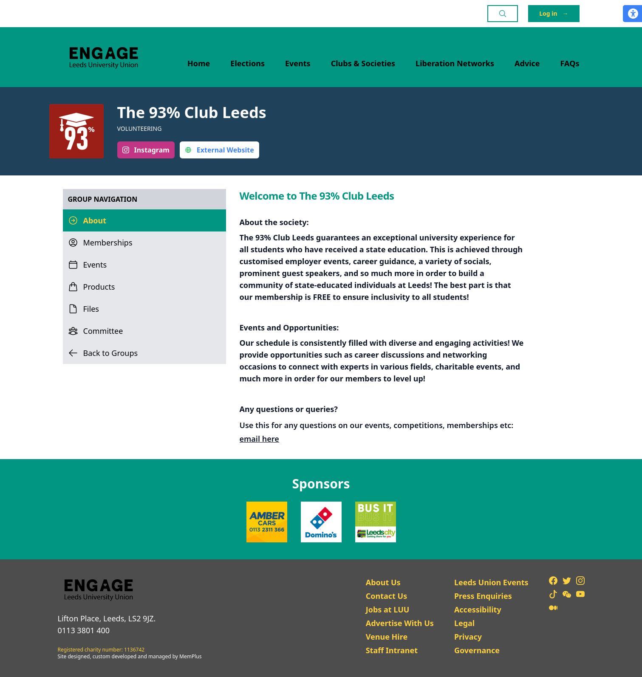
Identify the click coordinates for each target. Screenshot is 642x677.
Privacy (468, 637)
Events (298, 63)
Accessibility (477, 609)
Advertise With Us (400, 623)
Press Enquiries (483, 596)
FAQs (570, 63)
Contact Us (386, 596)
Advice (527, 63)
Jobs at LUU (388, 609)
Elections (247, 63)
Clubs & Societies (363, 63)
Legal (464, 623)
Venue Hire (387, 637)
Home (198, 63)
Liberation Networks (455, 63)
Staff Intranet (392, 650)
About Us (383, 582)
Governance (477, 650)
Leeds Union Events (491, 582)
